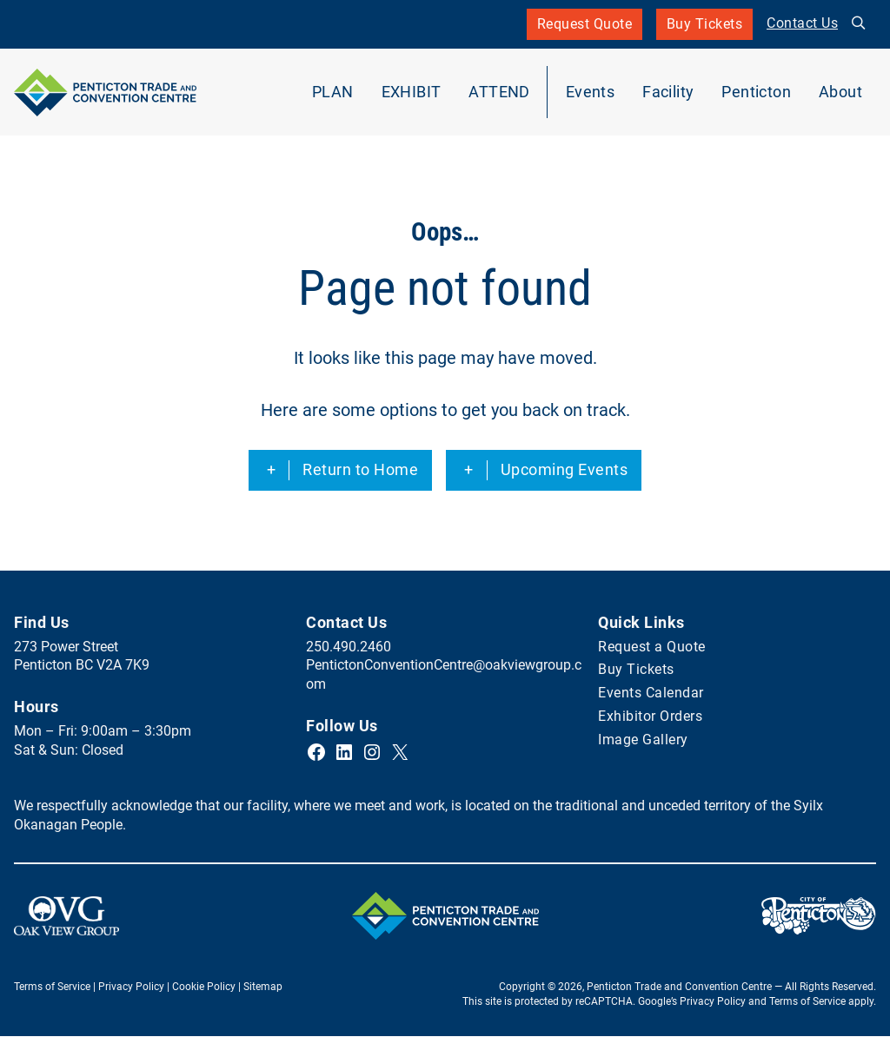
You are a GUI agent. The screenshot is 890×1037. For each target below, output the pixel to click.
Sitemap (262, 987)
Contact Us (802, 23)
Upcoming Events (564, 470)
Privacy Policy (131, 987)
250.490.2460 (348, 647)
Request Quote (584, 24)
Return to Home (360, 470)
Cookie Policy (204, 987)
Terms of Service (52, 987)
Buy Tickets (705, 28)
